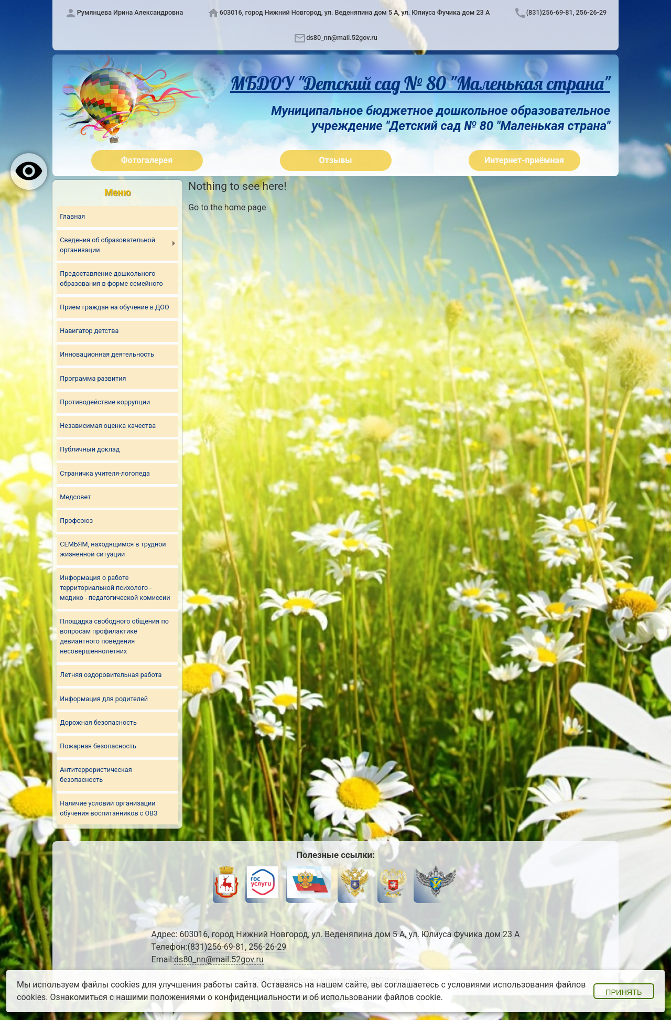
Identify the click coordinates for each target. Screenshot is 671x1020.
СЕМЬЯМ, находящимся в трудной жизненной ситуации (113, 549)
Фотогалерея (146, 160)
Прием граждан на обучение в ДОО (114, 307)
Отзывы (335, 160)
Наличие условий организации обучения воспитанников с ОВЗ (108, 808)
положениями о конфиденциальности (225, 997)
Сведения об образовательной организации (107, 245)
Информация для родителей (104, 699)
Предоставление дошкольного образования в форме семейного (111, 278)
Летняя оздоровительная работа (110, 675)
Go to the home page (227, 207)
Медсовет (75, 497)
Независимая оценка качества (108, 426)
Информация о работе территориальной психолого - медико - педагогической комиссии (115, 588)
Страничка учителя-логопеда (105, 473)
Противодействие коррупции (105, 402)
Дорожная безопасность (98, 722)
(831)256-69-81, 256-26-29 (566, 12)
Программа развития (93, 378)
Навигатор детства (89, 331)
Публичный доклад (90, 449)
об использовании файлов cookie (375, 997)
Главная (72, 216)
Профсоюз (76, 520)
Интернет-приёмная (524, 160)
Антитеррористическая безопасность (96, 774)
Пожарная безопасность (98, 746)
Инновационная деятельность (107, 354)
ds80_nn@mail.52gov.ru (341, 37)
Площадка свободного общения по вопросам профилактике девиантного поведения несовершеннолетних (114, 636)
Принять (623, 992)
